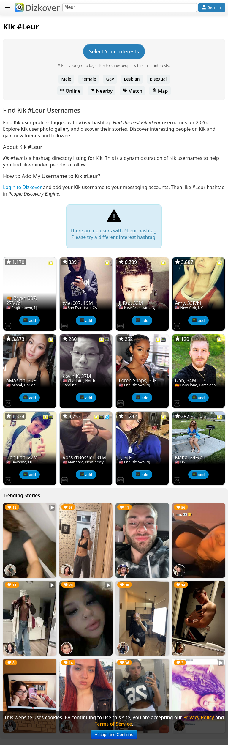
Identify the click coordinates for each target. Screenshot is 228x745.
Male (66, 79)
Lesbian (132, 79)
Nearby (102, 91)
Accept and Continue (114, 734)
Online (70, 91)
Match (132, 91)
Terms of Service (113, 724)
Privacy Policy (198, 717)
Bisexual (158, 79)
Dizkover (37, 7)
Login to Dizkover (22, 187)
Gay (110, 79)
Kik (9, 26)
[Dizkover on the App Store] (8, 325)
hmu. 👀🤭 (182, 514)
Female (88, 79)
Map (160, 91)
